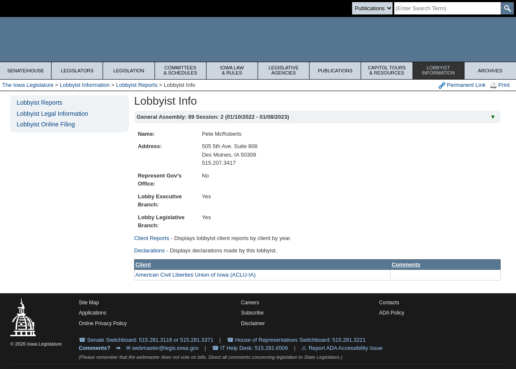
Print (500, 85)
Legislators (77, 70)
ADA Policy (391, 313)
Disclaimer (253, 323)
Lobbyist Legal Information (52, 113)
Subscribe (252, 313)
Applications (92, 313)
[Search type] (372, 8)
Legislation (128, 70)
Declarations (149, 250)
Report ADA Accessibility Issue (346, 348)
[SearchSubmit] (507, 8)
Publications (335, 70)
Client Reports (151, 238)
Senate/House (25, 70)
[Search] (447, 8)
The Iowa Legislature (28, 85)
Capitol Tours (386, 70)
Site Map (89, 303)
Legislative (283, 70)
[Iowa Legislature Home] (258, 39)
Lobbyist (438, 70)
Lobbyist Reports (137, 85)
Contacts (389, 303)
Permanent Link (462, 85)
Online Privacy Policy (103, 323)
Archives (490, 70)
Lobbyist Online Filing (46, 124)
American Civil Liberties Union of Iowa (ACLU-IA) (195, 275)
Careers (250, 303)
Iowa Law (232, 70)
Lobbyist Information (85, 85)
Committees (180, 70)
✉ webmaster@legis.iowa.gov (162, 348)
